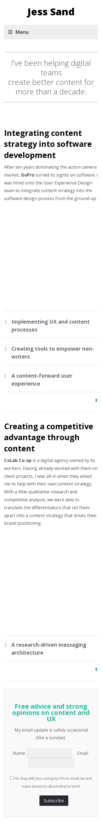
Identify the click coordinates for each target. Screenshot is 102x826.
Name (19, 753)
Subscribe (54, 801)
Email (83, 753)
